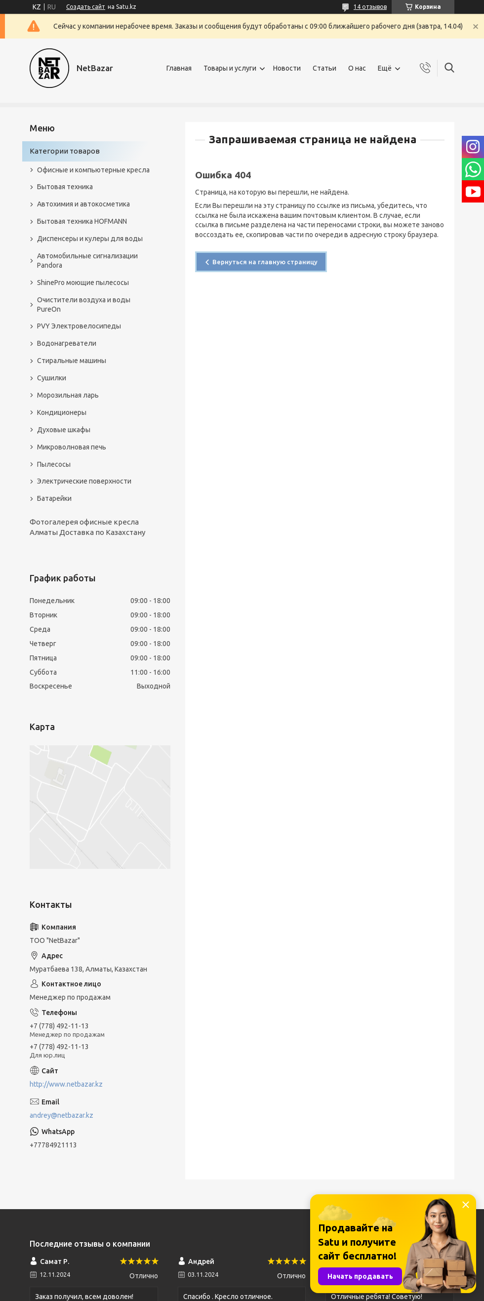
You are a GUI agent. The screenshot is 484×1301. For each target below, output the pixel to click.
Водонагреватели (66, 343)
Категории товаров (65, 151)
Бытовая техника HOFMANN (82, 221)
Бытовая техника (65, 187)
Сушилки (51, 378)
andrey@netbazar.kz (61, 1115)
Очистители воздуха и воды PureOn (83, 304)
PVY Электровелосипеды (79, 326)
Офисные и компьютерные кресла (93, 170)
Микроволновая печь (71, 447)
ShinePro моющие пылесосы (83, 282)
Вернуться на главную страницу (265, 261)
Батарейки (54, 498)
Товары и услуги (229, 68)
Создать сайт (85, 6)
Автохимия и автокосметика (83, 204)
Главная (179, 68)
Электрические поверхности (84, 481)
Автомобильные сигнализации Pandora (87, 260)
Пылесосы (54, 464)
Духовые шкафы (63, 430)
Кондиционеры (61, 412)
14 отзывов (370, 6)
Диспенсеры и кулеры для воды (90, 239)
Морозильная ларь (68, 395)
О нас (357, 68)
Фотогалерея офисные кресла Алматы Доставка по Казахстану (87, 527)
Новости (287, 68)
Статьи (324, 68)
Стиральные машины (71, 361)
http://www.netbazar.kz (66, 1084)
